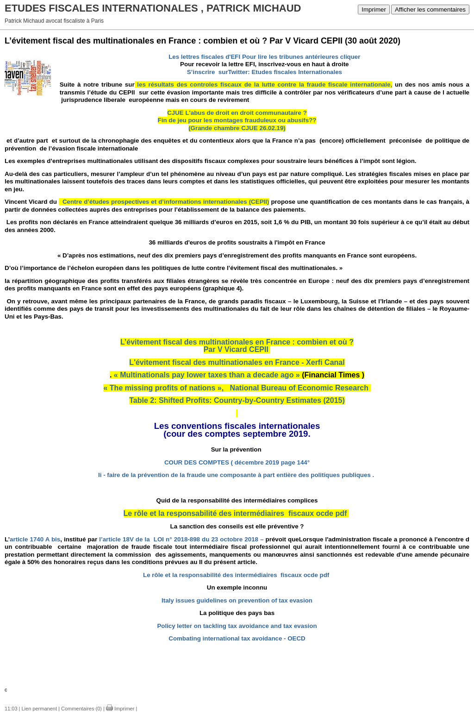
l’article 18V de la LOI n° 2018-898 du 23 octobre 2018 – (181, 539)
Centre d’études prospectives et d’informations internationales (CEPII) (164, 201)
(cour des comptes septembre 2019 (235, 434)
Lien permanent (39, 708)
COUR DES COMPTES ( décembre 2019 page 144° (237, 462)
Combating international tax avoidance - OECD (236, 638)
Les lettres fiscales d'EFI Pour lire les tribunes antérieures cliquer (264, 56)
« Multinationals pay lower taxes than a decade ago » (207, 375)
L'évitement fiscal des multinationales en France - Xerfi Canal (236, 362)
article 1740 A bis (35, 539)
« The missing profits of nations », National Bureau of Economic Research (235, 388)
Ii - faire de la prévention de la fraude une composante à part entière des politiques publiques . (236, 474)
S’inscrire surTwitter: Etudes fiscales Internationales (264, 72)
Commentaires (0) (81, 708)
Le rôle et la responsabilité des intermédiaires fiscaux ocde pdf (235, 513)
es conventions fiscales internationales (239, 426)
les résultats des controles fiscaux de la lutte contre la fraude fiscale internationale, (264, 84)
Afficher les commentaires (430, 9)
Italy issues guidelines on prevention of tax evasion (237, 600)
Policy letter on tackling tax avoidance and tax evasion (237, 625)
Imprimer (374, 9)
